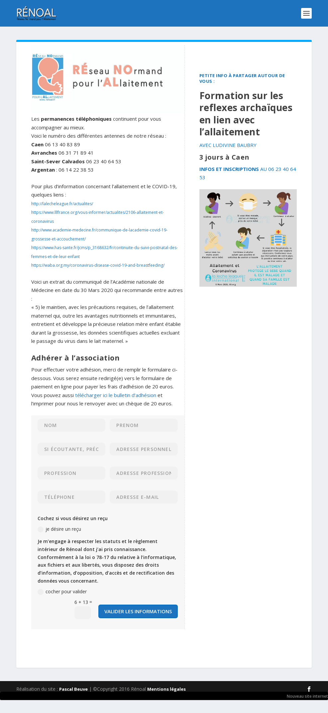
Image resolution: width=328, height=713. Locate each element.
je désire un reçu (59, 529)
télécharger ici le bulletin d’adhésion (115, 395)
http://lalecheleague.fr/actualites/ (62, 204)
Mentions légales (166, 689)
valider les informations (138, 611)
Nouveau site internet (307, 696)
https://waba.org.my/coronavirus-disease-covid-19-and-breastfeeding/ (97, 265)
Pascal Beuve (73, 689)
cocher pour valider (62, 591)
